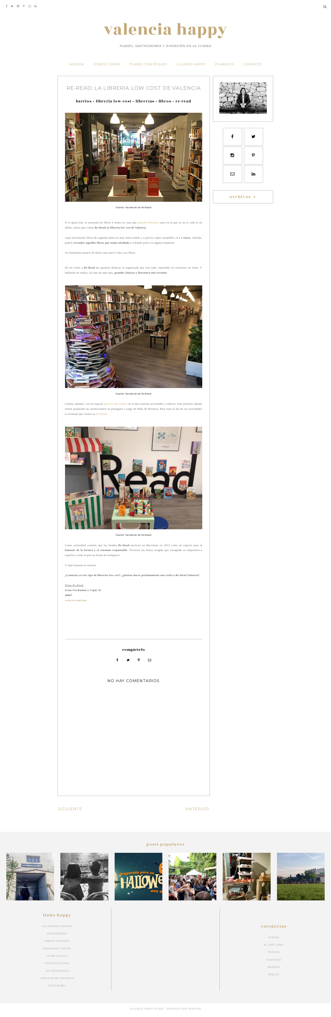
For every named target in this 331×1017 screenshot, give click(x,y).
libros (165, 104)
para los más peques (116, 406)
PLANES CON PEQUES (148, 67)
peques (273, 977)
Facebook (101, 416)
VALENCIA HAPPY (165, 33)
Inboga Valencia (57, 943)
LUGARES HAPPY (191, 67)
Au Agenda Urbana (57, 928)
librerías (145, 104)
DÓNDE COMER (106, 67)
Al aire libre (274, 947)
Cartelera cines (57, 966)
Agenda (274, 940)
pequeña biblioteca (148, 225)
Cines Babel (57, 988)
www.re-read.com (76, 603)
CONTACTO (252, 67)
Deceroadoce (57, 936)
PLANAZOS (224, 67)
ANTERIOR (198, 811)
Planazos (273, 962)
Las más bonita (57, 973)
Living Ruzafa (57, 958)
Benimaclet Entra (57, 951)
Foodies (274, 955)
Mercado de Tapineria (57, 980)
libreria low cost (114, 104)
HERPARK (194, 1011)
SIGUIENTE (69, 811)
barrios (84, 104)
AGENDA (76, 67)
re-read (183, 104)
